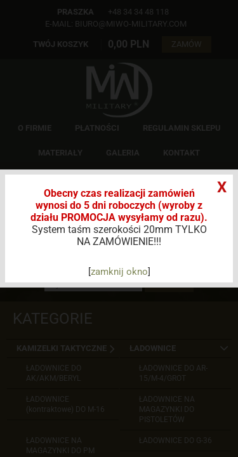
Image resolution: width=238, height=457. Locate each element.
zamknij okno (119, 271)
